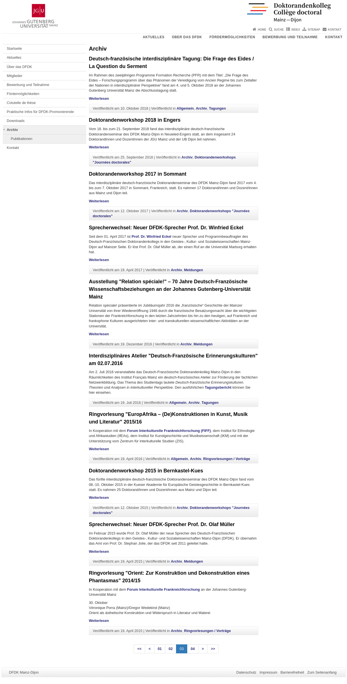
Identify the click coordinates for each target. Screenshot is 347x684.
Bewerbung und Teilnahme (290, 37)
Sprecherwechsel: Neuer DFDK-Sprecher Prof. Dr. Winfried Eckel (166, 227)
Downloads (15, 121)
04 (193, 649)
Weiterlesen (99, 98)
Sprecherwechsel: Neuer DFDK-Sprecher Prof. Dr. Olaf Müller (162, 524)
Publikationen (21, 139)
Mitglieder (14, 76)
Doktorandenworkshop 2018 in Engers (135, 120)
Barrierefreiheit (292, 672)
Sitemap (314, 29)
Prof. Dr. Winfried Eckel (152, 236)
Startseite (14, 48)
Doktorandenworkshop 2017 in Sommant (137, 174)
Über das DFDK (187, 37)
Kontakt (334, 29)
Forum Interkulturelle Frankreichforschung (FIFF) (169, 431)
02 (171, 649)
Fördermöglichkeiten (232, 37)
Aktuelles (153, 37)
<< (139, 649)
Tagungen (217, 108)
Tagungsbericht (218, 387)
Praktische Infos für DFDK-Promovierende (40, 112)
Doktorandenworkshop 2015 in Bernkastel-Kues (146, 471)
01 (160, 649)
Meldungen (193, 270)
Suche (279, 29)
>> (213, 649)
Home (262, 29)
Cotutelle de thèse (21, 103)
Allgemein (185, 108)
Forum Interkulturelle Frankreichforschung (163, 589)
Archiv (12, 130)
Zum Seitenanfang (322, 672)
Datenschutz (246, 672)
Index (295, 29)
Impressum (268, 672)
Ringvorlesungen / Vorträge (226, 459)
